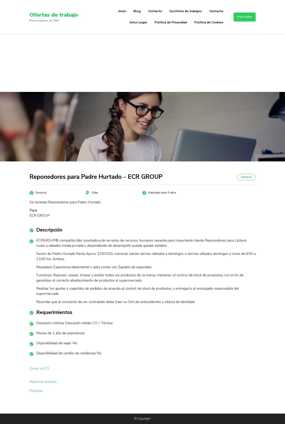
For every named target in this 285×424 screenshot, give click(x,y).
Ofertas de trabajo (54, 15)
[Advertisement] (143, 63)
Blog (137, 11)
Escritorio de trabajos (186, 11)
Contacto (155, 11)
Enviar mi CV (39, 368)
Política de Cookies (208, 22)
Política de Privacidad (171, 22)
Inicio (122, 11)
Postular (36, 390)
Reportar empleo (43, 381)
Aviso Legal (138, 22)
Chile (95, 192)
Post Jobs (244, 17)
